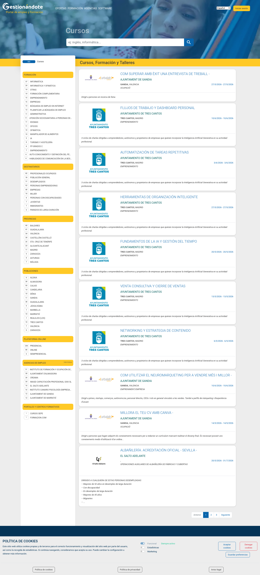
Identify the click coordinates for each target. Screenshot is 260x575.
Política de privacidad (130, 569)
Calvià (33, 286)
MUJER (33, 194)
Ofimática (35, 130)
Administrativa (38, 114)
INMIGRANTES (36, 206)
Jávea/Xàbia (36, 306)
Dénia (33, 294)
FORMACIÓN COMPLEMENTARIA (45, 94)
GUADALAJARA (37, 230)
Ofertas (60, 8)
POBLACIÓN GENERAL (40, 177)
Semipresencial (38, 354)
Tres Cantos (36, 322)
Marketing (152, 551)
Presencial (36, 346)
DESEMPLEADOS (37, 182)
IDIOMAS (34, 122)
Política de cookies (44, 569)
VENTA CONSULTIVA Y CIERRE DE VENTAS (152, 286)
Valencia (34, 326)
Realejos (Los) (37, 318)
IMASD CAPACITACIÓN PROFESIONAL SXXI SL (50, 382)
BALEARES (35, 226)
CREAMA (34, 378)
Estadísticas (153, 547)
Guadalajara (37, 302)
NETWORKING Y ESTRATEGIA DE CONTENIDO (155, 331)
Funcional (152, 543)
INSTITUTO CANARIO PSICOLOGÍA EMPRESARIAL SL (51, 390)
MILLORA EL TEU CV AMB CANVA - (146, 413)
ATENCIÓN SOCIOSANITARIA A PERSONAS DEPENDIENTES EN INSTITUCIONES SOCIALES (50, 118)
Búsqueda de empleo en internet (47, 106)
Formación (75, 8)
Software (105, 8)
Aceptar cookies (227, 546)
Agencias (90, 8)
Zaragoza (35, 330)
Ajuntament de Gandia (42, 394)
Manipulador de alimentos (44, 134)
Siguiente (225, 515)
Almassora (36, 282)
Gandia (33, 298)
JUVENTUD (35, 202)
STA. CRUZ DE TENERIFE (41, 242)
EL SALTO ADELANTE (39, 386)
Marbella (35, 310)
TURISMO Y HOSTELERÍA (41, 142)
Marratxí (35, 314)
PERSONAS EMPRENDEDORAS (44, 186)
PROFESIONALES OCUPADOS (43, 173)
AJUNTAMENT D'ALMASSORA (43, 374)
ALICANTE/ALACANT (39, 246)
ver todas (68, 362)
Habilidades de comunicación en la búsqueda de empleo (51, 158)
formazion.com (38, 418)
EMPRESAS (35, 102)
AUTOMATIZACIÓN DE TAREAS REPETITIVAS (154, 152)
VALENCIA (34, 233)
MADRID (34, 250)
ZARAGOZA (35, 254)
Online (33, 350)
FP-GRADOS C (36, 146)
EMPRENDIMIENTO (38, 98)
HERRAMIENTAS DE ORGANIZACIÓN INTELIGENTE (159, 197)
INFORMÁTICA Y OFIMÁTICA (43, 86)
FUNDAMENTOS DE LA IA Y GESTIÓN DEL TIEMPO (158, 241)
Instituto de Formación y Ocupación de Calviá (51, 369)
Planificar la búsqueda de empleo (48, 110)
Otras (33, 90)
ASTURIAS (34, 258)
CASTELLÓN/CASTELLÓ (41, 238)
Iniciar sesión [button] (241, 8)
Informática (36, 81)
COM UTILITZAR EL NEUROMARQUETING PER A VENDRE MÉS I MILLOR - (176, 375)
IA (31, 138)
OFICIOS (34, 126)
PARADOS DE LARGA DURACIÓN (44, 210)
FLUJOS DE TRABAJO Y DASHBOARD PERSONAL (157, 108)
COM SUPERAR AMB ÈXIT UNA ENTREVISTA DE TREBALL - (165, 74)
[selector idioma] (224, 8)
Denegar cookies (249, 546)
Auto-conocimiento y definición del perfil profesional (51, 154)
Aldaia (33, 277)
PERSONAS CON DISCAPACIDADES (45, 198)
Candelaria (36, 290)
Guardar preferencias (238, 554)
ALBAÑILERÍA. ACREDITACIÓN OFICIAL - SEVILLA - (158, 450)
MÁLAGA (34, 262)
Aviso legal (216, 569)
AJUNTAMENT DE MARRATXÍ (43, 398)
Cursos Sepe (36, 413)
